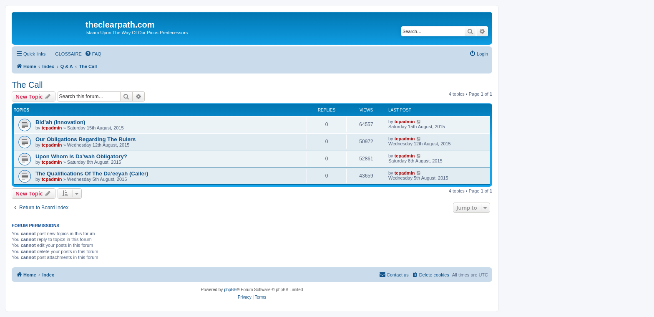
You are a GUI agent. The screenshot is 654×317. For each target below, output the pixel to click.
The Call (27, 84)
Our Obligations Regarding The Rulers (85, 139)
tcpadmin (52, 127)
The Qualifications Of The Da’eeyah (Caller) (91, 173)
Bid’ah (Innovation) (60, 122)
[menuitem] (65, 54)
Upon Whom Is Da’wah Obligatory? (81, 156)
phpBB (230, 289)
